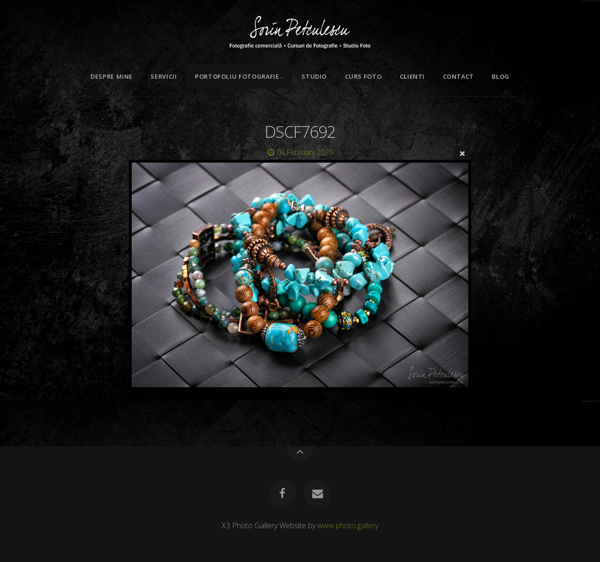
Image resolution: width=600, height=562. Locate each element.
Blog (501, 76)
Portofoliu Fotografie (237, 76)
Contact (458, 76)
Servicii (163, 76)
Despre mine (111, 76)
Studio (314, 76)
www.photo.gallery (347, 525)
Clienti (412, 76)
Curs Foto (363, 76)
